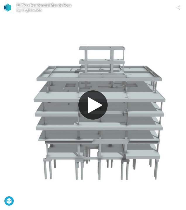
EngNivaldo (32, 10)
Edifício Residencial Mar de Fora (44, 5)
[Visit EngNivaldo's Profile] (7, 7)
